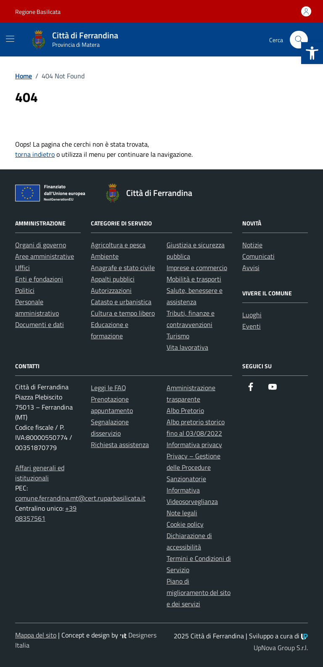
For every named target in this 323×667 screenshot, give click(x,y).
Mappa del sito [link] (35, 635)
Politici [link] (24, 290)
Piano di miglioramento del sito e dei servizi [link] (198, 592)
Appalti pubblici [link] (113, 279)
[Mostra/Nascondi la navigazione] (10, 39)
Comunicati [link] (258, 256)
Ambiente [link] (105, 256)
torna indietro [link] (35, 154)
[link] (312, 53)
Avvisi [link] (250, 268)
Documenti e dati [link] (39, 324)
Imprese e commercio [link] (197, 268)
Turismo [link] (178, 336)
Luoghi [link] (252, 315)
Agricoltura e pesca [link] (118, 245)
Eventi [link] (251, 326)
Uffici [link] (22, 268)
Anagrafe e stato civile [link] (123, 268)
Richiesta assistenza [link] (120, 444)
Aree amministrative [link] (44, 256)
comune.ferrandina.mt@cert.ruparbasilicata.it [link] (80, 498)
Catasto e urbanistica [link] (121, 302)
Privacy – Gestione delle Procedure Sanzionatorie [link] (193, 467)
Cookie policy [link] (185, 524)
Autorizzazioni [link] (111, 290)
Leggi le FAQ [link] (108, 388)
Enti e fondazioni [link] (39, 279)
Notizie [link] (252, 245)
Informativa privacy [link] (194, 444)
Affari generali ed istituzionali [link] (39, 473)
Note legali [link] (182, 513)
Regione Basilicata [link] (38, 11)
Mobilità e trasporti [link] (194, 279)
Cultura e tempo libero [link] (123, 313)
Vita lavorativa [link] (187, 347)
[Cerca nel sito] (299, 40)
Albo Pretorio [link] (185, 410)
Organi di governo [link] (40, 245)
